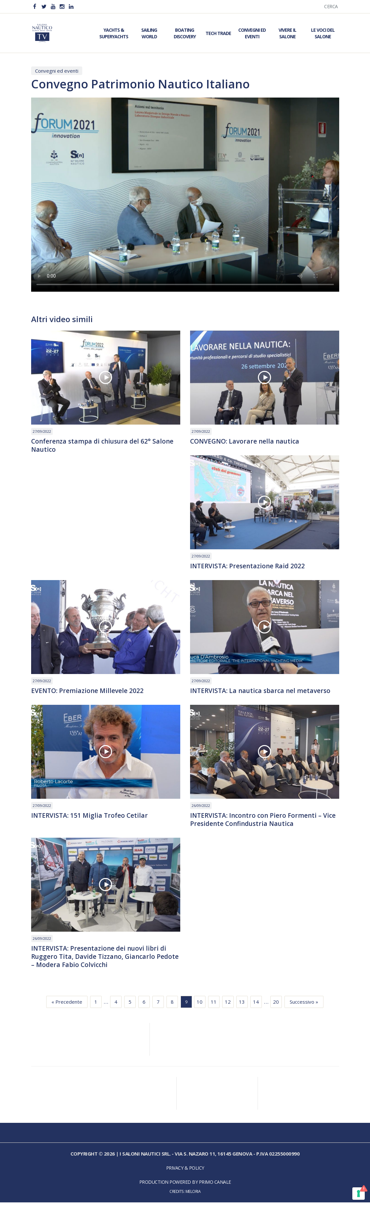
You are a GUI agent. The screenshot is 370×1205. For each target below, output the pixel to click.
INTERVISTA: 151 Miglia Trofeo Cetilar (91, 816)
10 (200, 1004)
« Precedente (66, 1004)
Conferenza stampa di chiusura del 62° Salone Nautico (104, 445)
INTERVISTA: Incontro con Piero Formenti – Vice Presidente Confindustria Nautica (257, 821)
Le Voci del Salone (323, 33)
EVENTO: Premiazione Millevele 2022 (88, 691)
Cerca (331, 6)
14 (256, 1004)
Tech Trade (218, 33)
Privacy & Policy (185, 1170)
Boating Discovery (185, 33)
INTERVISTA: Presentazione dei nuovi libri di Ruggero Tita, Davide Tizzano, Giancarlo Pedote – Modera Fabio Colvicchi (101, 959)
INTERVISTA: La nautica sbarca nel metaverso (262, 691)
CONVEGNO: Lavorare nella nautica (246, 441)
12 (228, 1004)
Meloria (193, 1193)
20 (276, 1004)
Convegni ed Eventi (252, 33)
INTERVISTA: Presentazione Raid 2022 (249, 566)
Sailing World (149, 33)
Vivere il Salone (287, 33)
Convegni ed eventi (56, 70)
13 (242, 1004)
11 (214, 1004)
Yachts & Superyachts (113, 33)
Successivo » (304, 1004)
